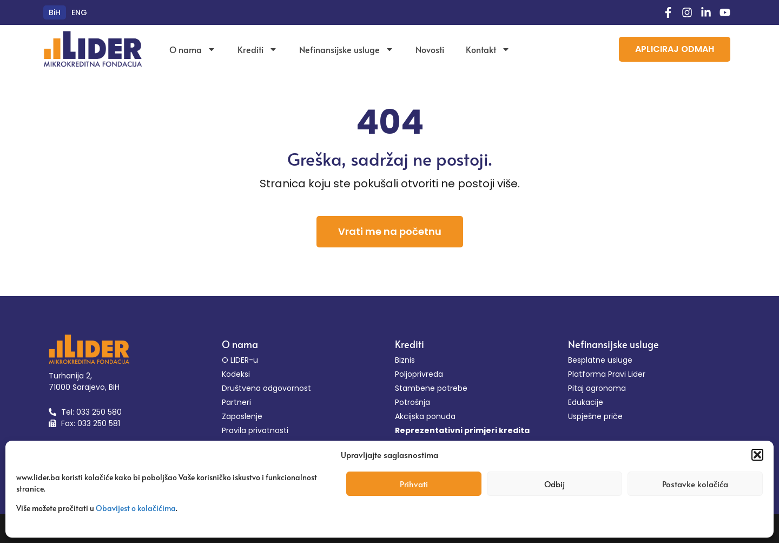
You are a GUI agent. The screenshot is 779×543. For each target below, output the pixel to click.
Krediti (257, 49)
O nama (192, 49)
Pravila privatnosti (255, 430)
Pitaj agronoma (597, 388)
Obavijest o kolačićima (136, 508)
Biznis (405, 360)
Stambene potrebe (431, 388)
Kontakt (488, 49)
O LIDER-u (240, 360)
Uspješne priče (595, 416)
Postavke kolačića (695, 483)
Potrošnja (412, 402)
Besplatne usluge (600, 360)
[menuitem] (54, 12)
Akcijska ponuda (425, 416)
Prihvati (414, 483)
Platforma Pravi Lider (606, 374)
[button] (757, 454)
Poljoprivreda (419, 374)
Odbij (554, 483)
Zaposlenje (242, 416)
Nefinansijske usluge (346, 49)
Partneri (236, 402)
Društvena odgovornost (266, 388)
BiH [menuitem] (55, 12)
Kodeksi (236, 374)
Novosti (429, 49)
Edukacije (585, 402)
